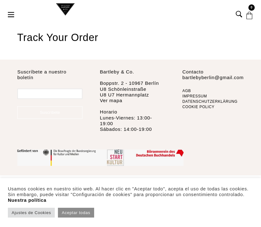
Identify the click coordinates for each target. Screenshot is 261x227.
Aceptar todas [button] (76, 212)
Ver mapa (111, 100)
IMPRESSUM (194, 96)
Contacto (192, 71)
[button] (11, 9)
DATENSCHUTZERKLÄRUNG (209, 101)
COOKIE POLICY (198, 107)
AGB (186, 91)
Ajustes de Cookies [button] (31, 212)
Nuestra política (27, 200)
